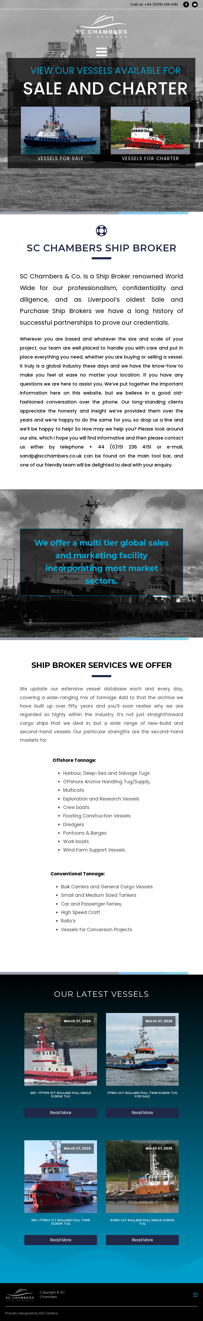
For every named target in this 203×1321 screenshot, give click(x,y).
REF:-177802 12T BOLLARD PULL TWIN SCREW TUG (60, 1221)
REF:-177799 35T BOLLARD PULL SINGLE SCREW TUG (60, 1094)
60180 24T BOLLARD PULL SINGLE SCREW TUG (142, 1221)
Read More (60, 1112)
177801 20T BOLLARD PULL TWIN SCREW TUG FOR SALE (142, 1094)
